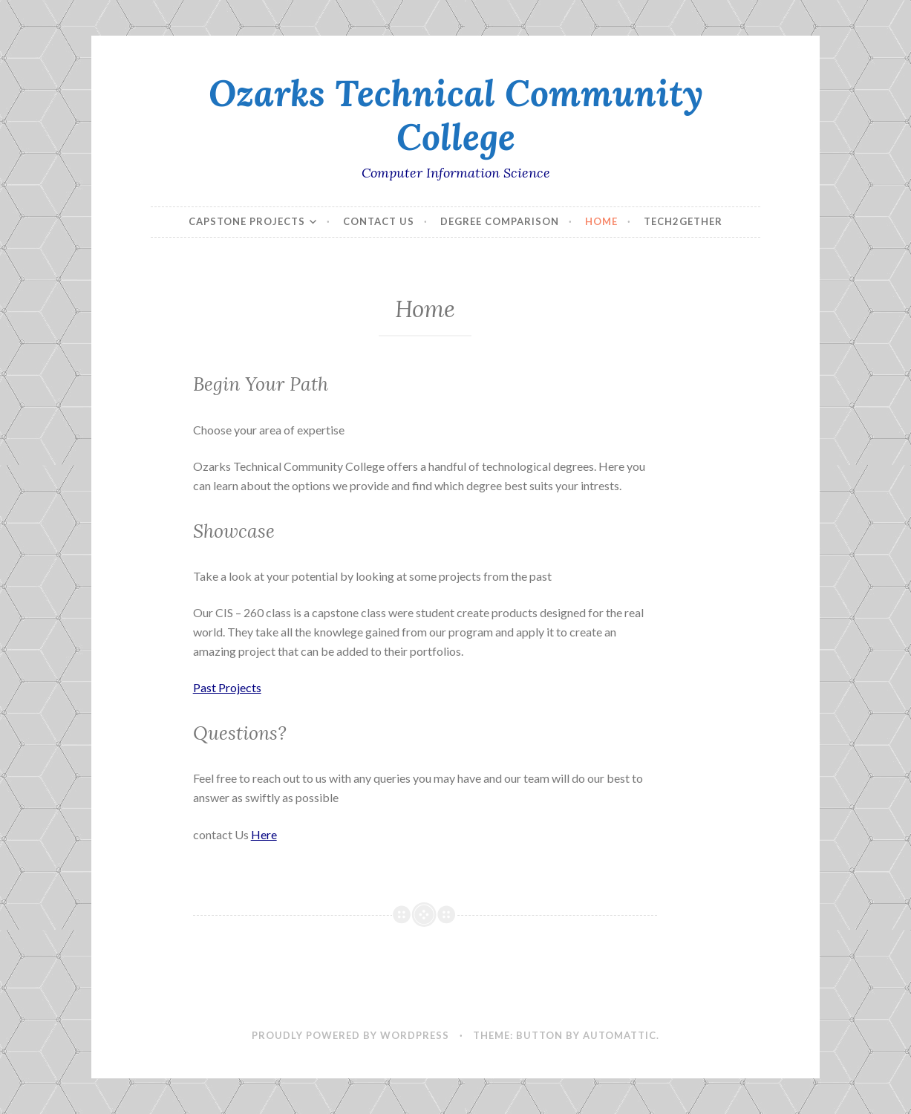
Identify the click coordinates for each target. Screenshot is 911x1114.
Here (264, 834)
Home (601, 221)
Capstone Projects (247, 221)
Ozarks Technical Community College (456, 115)
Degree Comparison (499, 221)
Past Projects (227, 687)
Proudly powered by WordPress (350, 1035)
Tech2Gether (683, 221)
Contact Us (378, 221)
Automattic (619, 1035)
